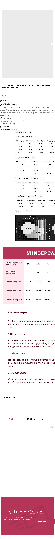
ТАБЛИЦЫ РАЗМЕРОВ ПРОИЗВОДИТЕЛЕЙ (13, 97)
